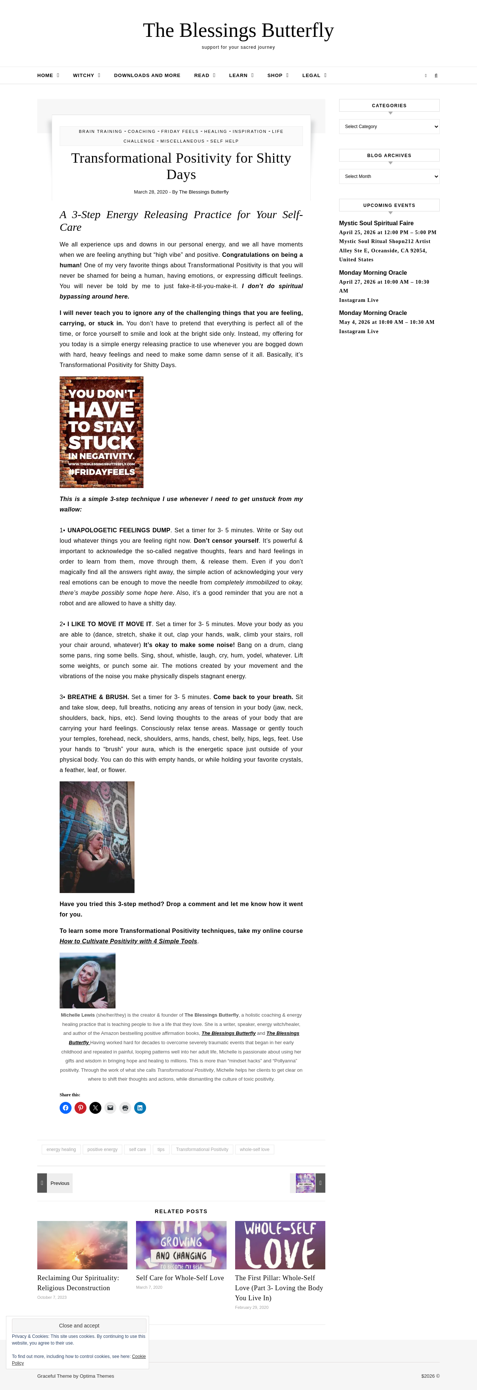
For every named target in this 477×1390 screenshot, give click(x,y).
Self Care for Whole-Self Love (180, 1278)
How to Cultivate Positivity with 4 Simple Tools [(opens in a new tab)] (128, 941)
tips (161, 1149)
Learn (238, 75)
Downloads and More (147, 75)
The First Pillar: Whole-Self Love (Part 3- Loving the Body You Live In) (279, 1288)
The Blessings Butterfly (238, 30)
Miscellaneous (182, 141)
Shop (275, 75)
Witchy (83, 75)
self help (224, 141)
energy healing (61, 1149)
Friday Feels (180, 131)
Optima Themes (97, 1376)
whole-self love (254, 1149)
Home (45, 75)
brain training (101, 131)
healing (215, 131)
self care (137, 1149)
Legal (311, 75)
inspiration (249, 131)
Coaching (142, 131)
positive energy (103, 1149)
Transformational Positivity (202, 1149)
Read (201, 75)
